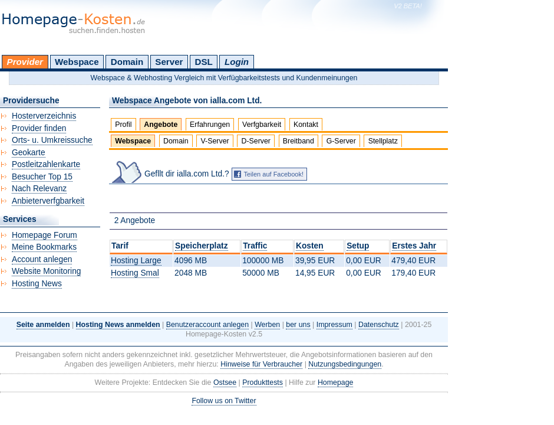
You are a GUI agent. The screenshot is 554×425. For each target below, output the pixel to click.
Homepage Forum (44, 235)
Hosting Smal (135, 273)
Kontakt (306, 124)
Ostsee (224, 382)
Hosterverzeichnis (44, 116)
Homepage (336, 382)
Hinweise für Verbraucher (261, 364)
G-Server (341, 141)
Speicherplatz (201, 245)
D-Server (256, 141)
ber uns (298, 325)
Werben (267, 325)
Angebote (160, 124)
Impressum (334, 325)
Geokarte (28, 152)
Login (237, 62)
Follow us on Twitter (224, 401)
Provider (25, 62)
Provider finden (39, 128)
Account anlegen (42, 259)
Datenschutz (378, 325)
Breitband (298, 141)
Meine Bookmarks (44, 247)
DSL (204, 62)
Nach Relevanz (39, 188)
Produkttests (262, 382)
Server (169, 62)
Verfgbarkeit (261, 124)
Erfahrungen (210, 124)
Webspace (77, 62)
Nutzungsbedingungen (344, 364)
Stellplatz (383, 141)
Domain (127, 62)
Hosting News (37, 283)
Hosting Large (136, 260)
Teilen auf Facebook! (274, 174)
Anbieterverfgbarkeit (48, 201)
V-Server (215, 141)
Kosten (310, 245)
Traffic (255, 245)
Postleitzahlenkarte (46, 164)
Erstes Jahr (414, 245)
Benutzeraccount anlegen (207, 325)
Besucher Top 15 (42, 176)
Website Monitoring (46, 271)
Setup (358, 245)
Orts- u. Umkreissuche (52, 140)
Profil (123, 124)
